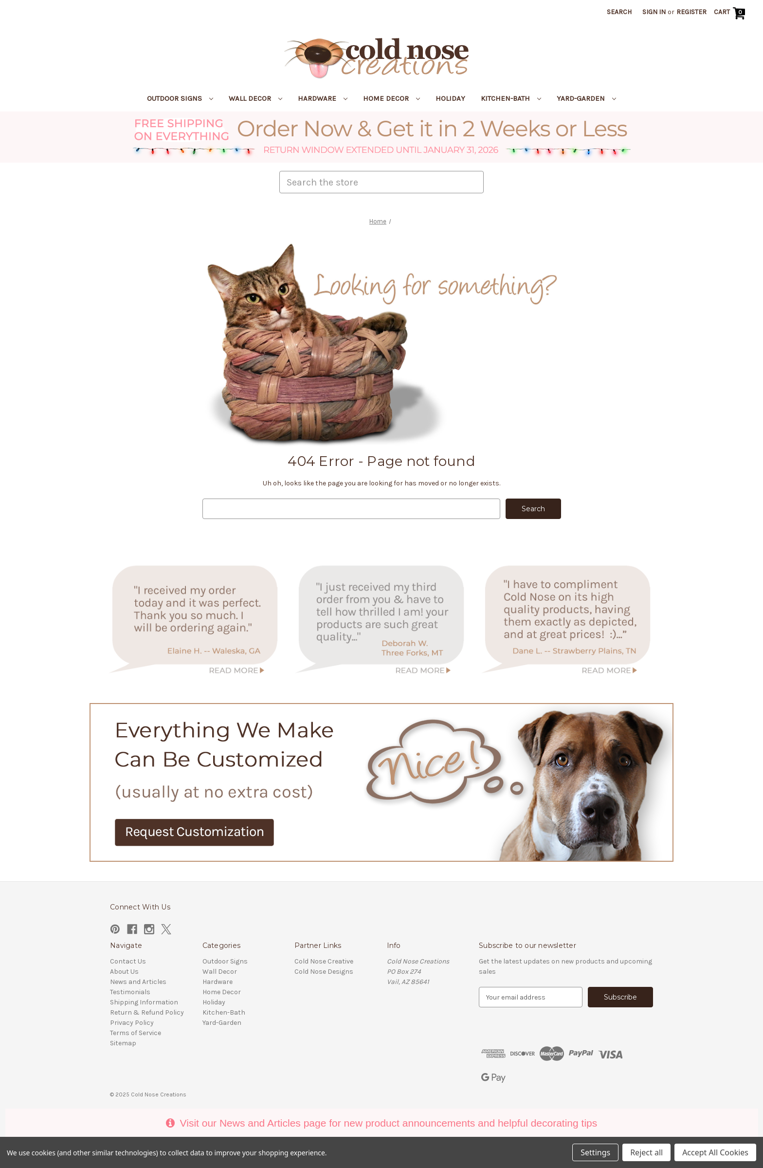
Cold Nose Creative (323, 961)
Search (619, 12)
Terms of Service (135, 1033)
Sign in (654, 12)
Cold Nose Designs (323, 971)
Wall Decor (255, 98)
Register (691, 12)
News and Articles (138, 982)
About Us (124, 971)
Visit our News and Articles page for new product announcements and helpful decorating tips (381, 1123)
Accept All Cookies (715, 1152)
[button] (381, 137)
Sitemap (123, 1043)
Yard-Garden (586, 98)
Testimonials (130, 992)
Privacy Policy (132, 1023)
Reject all (646, 1152)
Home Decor (391, 98)
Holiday (450, 98)
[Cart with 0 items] (730, 13)
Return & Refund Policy (147, 1012)
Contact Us (128, 961)
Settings (595, 1152)
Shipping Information (144, 1002)
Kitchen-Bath (511, 98)
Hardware (322, 98)
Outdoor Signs (180, 98)
